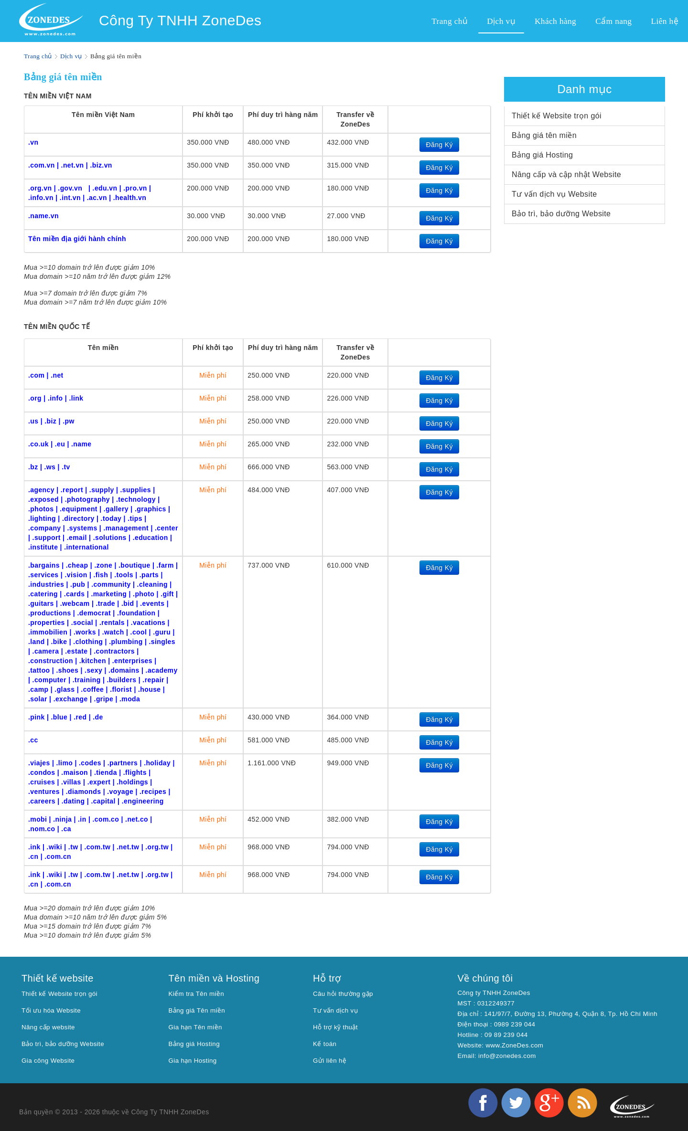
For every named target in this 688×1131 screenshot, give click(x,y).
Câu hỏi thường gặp (343, 993)
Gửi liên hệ (329, 1060)
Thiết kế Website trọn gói (557, 116)
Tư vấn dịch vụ (335, 1010)
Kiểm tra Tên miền (197, 993)
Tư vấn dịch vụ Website (554, 194)
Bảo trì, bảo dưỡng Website (561, 214)
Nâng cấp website (48, 1027)
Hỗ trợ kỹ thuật (335, 1027)
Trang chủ (38, 56)
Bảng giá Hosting (542, 155)
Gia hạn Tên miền (195, 1027)
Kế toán (324, 1043)
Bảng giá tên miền (544, 135)
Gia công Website (48, 1060)
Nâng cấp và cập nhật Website (566, 174)
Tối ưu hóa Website (51, 1010)
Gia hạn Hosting (193, 1060)
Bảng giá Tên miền (197, 1010)
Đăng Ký (439, 144)
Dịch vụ (71, 56)
